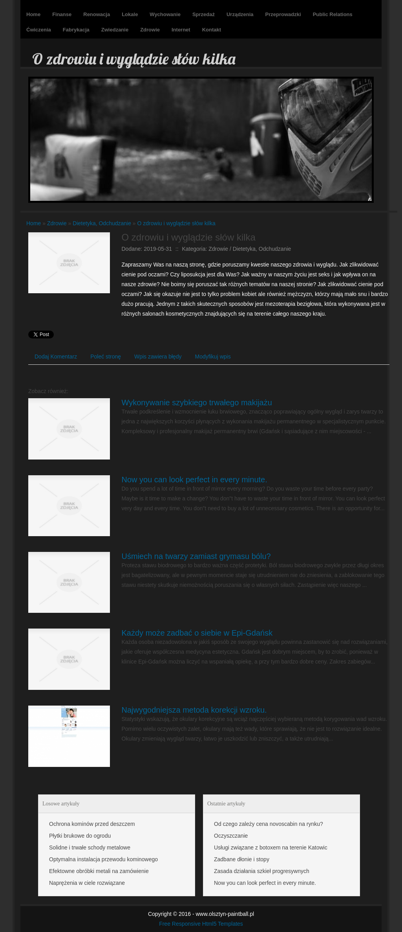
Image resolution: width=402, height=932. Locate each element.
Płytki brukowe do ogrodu (80, 836)
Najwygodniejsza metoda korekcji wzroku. (194, 710)
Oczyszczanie (231, 836)
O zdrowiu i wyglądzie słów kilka (176, 223)
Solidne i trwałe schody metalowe (89, 847)
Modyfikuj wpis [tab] (213, 356)
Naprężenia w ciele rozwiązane (87, 883)
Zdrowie (57, 223)
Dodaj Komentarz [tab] (56, 356)
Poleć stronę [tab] (105, 356)
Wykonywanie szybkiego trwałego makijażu (197, 402)
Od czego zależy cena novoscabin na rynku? (268, 824)
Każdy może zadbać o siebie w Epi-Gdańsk (197, 633)
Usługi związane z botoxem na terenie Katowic (270, 847)
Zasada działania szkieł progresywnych (261, 871)
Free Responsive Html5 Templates (201, 924)
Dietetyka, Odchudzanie (102, 223)
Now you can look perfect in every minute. (194, 479)
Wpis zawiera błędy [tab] (158, 356)
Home (33, 223)
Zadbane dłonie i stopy (241, 859)
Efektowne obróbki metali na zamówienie (99, 871)
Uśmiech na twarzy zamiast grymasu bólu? (196, 556)
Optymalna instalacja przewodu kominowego (103, 859)
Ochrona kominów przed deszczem (92, 824)
